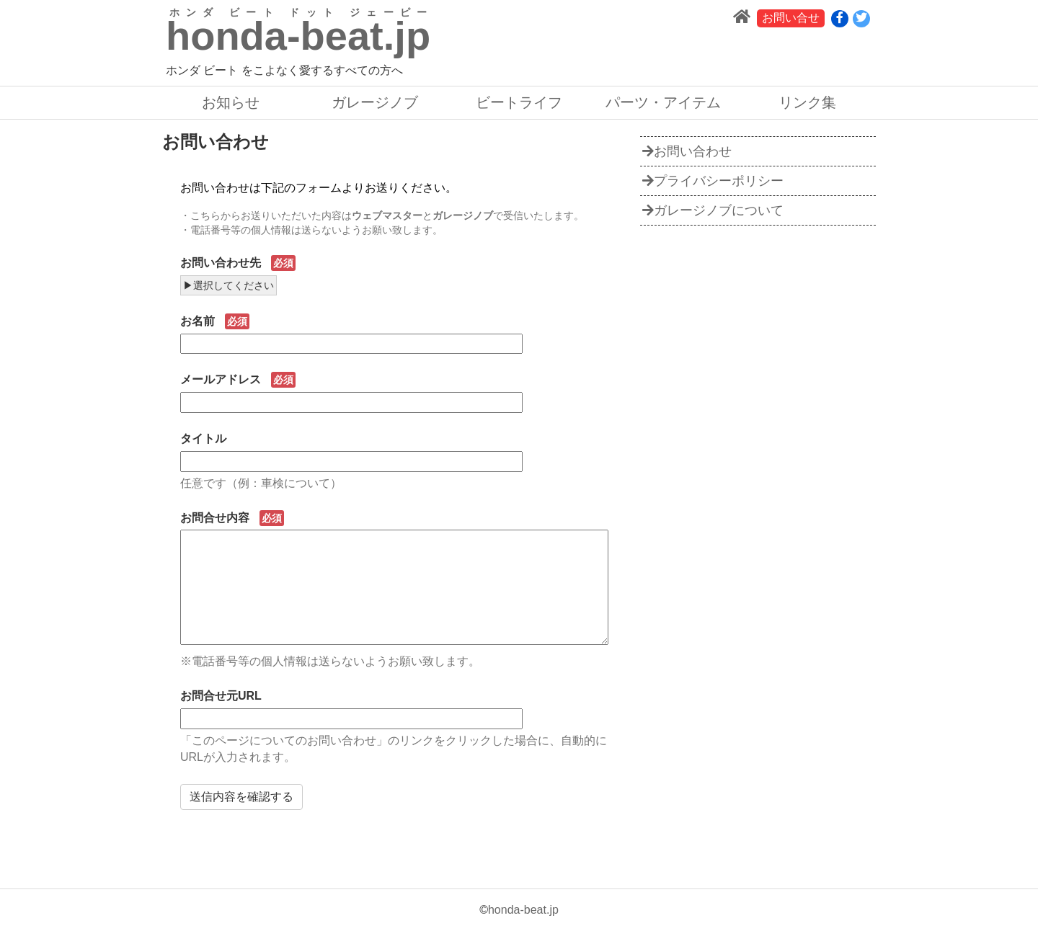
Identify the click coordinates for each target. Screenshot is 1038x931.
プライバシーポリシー (713, 181)
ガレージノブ (375, 102)
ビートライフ (519, 102)
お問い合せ (791, 18)
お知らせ (231, 102)
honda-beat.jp (523, 910)
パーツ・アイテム (663, 102)
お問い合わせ (687, 151)
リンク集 (807, 102)
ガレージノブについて (713, 210)
